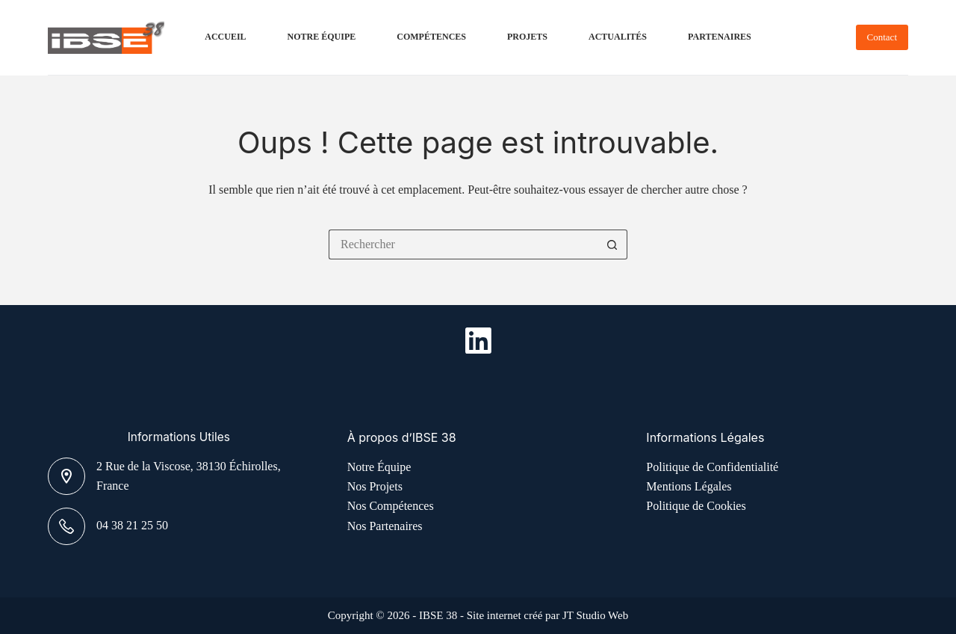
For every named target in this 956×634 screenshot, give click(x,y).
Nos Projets (375, 486)
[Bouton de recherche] (612, 244)
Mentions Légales (688, 486)
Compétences (431, 36)
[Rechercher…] (463, 244)
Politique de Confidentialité (712, 467)
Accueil (225, 36)
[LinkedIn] (478, 340)
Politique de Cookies (695, 505)
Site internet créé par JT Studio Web (548, 615)
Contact (882, 37)
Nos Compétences (390, 505)
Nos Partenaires (385, 526)
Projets (527, 36)
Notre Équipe (322, 36)
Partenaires (719, 36)
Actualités (618, 36)
